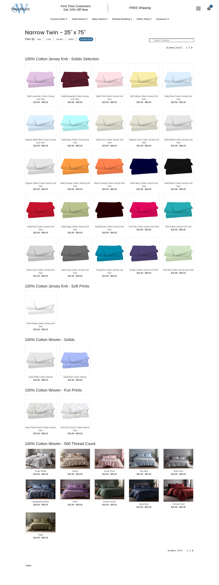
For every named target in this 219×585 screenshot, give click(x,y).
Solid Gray (178, 471)
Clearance (161, 19)
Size (39, 39)
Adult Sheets (79, 19)
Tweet (28, 565)
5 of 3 (178, 47)
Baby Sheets (99, 19)
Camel (75, 471)
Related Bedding (121, 19)
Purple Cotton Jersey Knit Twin (144, 270)
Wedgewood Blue (40, 501)
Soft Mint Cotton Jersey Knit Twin (178, 270)
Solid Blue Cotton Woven (75, 377)
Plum (75, 501)
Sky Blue (144, 471)
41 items (170, 47)
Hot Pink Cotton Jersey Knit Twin (144, 226)
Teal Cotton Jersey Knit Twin (178, 226)
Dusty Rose (109, 471)
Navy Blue (144, 504)
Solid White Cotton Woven (40, 377)
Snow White (40, 471)
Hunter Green (109, 501)
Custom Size (86, 39)
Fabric (71, 39)
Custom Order (57, 19)
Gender (59, 39)
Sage (40, 534)
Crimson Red (178, 504)
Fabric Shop (143, 19)
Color (48, 39)
